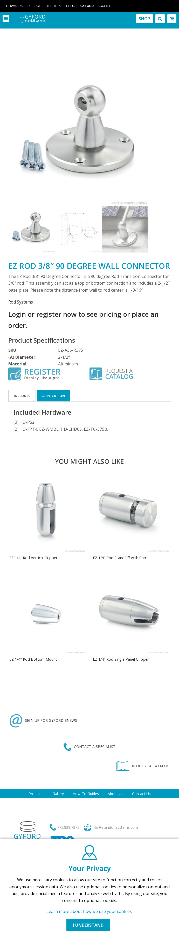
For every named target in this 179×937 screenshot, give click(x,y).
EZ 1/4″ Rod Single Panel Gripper (121, 659)
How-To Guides (86, 793)
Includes (22, 395)
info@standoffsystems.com (115, 827)
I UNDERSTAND (88, 925)
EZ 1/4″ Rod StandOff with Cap (119, 557)
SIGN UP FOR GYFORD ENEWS (43, 720)
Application (53, 395)
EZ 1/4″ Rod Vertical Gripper (33, 557)
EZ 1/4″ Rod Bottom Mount (33, 659)
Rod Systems (20, 302)
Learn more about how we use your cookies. (89, 911)
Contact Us (141, 793)
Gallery (58, 793)
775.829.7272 (68, 827)
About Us (115, 793)
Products (36, 793)
